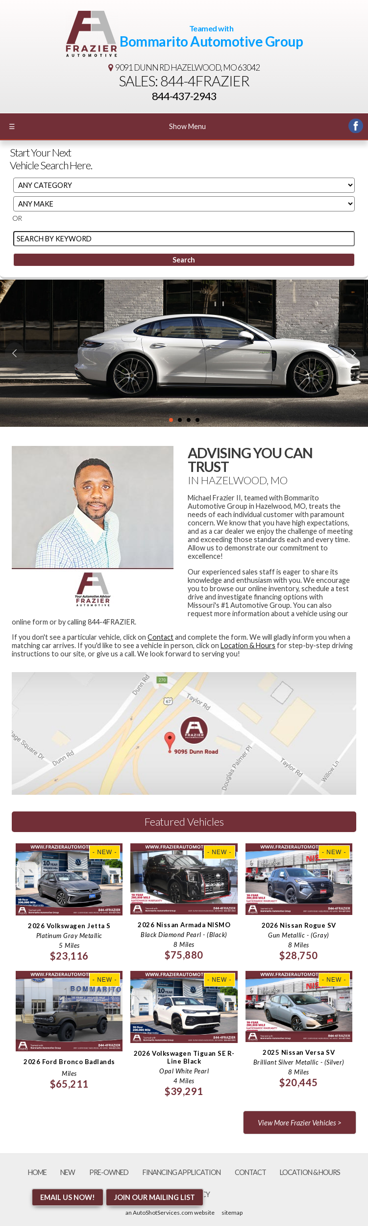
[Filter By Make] (184, 203)
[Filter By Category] (184, 185)
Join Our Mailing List (154, 1197)
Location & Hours (248, 645)
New (67, 1172)
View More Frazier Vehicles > (300, 1123)
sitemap (232, 1212)
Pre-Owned (108, 1172)
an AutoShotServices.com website (170, 1212)
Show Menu (107, 126)
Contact (160, 637)
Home (37, 1172)
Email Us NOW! (67, 1197)
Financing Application (182, 1172)
